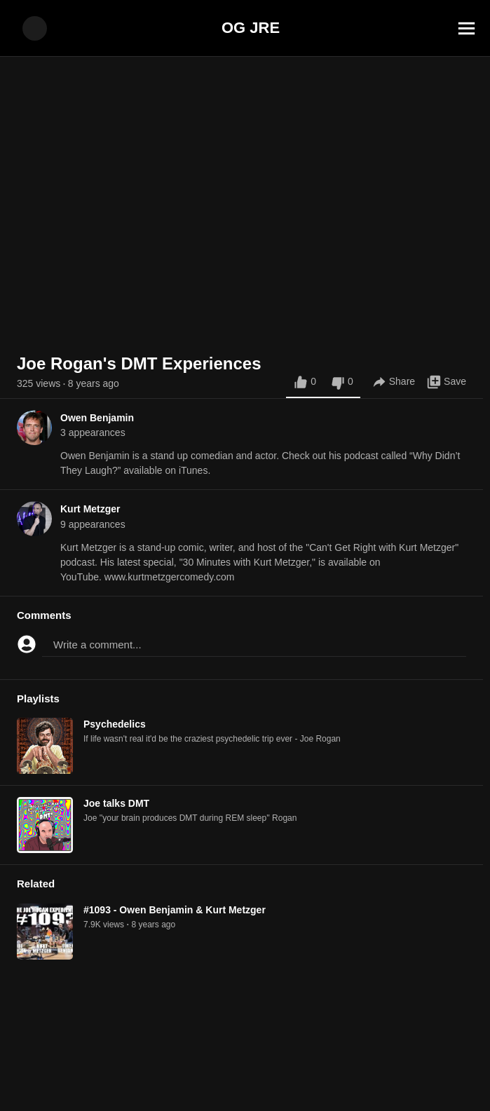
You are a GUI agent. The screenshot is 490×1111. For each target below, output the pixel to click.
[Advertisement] (245, 1079)
